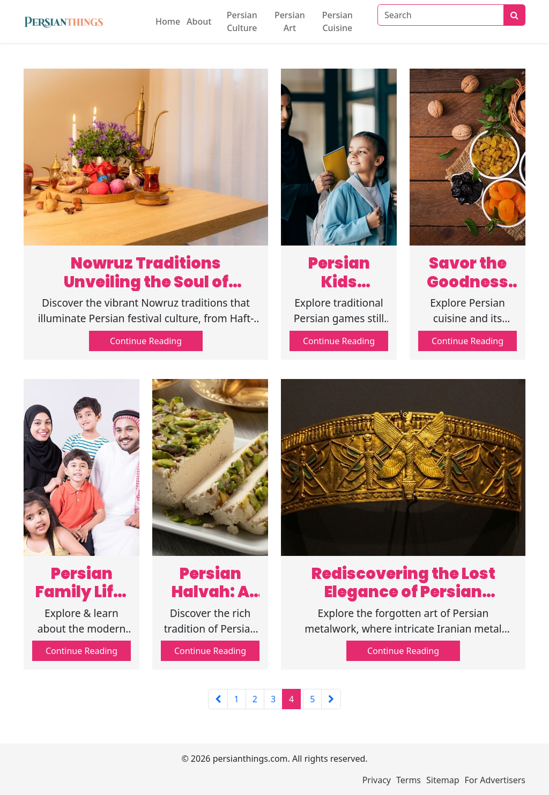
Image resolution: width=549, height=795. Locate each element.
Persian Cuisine (337, 21)
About (199, 21)
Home (167, 21)
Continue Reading (146, 341)
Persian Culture (242, 21)
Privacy (376, 780)
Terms (408, 780)
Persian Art (289, 21)
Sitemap (442, 780)
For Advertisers (495, 780)
